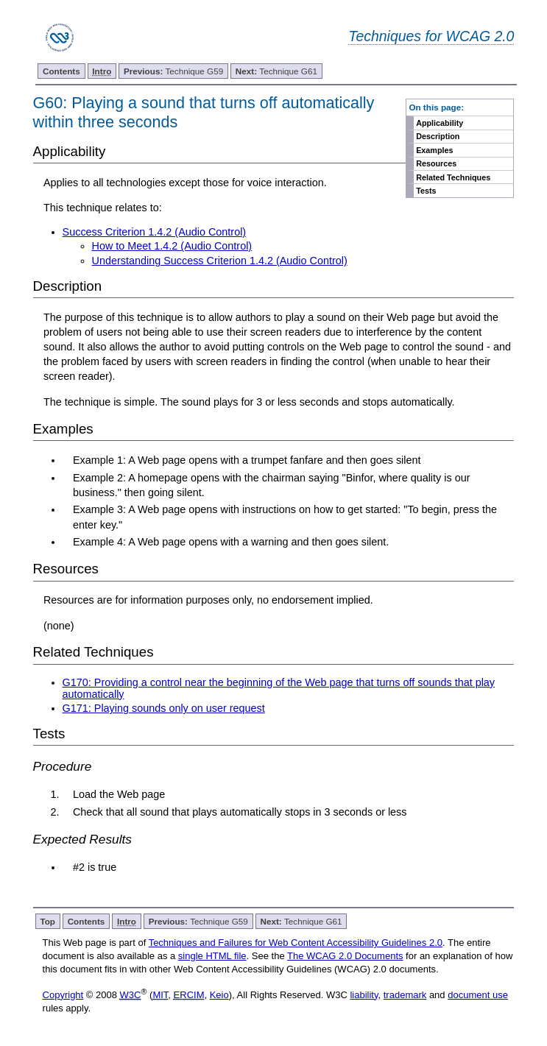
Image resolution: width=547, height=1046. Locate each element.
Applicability (439, 123)
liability (364, 994)
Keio (219, 994)
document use (478, 994)
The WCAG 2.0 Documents (345, 955)
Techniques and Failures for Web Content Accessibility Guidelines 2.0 (295, 942)
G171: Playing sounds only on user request (164, 708)
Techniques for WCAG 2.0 (431, 36)
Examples (434, 150)
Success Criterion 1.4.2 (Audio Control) (155, 232)
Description (437, 136)
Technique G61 (276, 71)
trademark (405, 994)
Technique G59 (173, 71)
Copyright (63, 994)
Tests (426, 190)
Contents (61, 71)
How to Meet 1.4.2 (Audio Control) (172, 246)
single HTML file (212, 955)
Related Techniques (453, 177)
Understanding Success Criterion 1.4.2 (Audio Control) (219, 260)
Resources (436, 163)
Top (47, 921)
